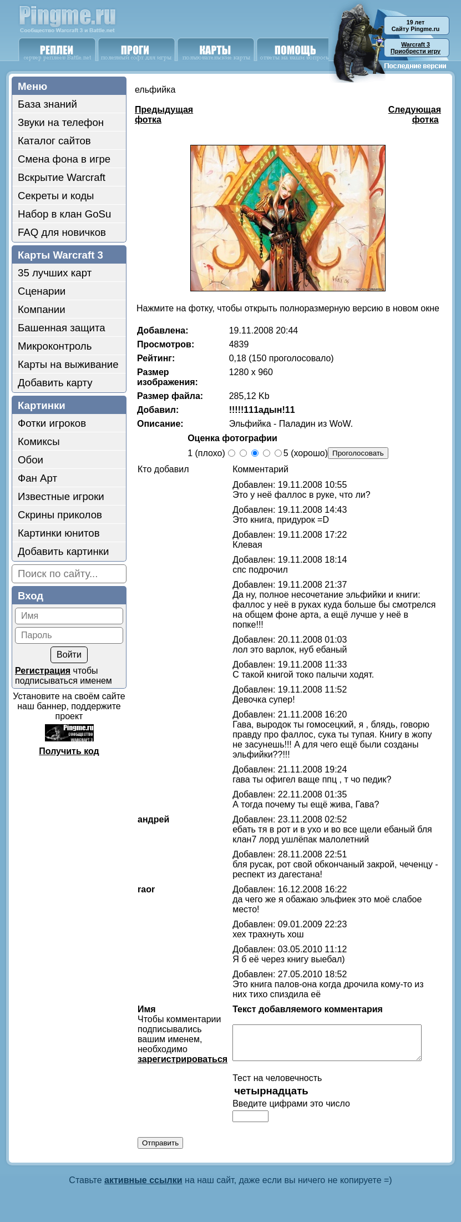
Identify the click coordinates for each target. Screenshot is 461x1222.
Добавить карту (55, 382)
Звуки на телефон (61, 122)
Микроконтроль (55, 346)
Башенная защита (61, 328)
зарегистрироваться (177, 1049)
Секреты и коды (56, 195)
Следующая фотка (414, 114)
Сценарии (41, 291)
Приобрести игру (415, 47)
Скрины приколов (60, 515)
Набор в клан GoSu (64, 214)
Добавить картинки (63, 551)
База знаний (47, 104)
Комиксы (39, 441)
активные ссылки (143, 1176)
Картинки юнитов (59, 533)
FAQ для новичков (62, 232)
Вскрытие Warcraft (61, 177)
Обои (30, 460)
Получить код (69, 751)
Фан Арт (37, 478)
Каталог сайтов (54, 141)
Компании (41, 309)
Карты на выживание (68, 364)
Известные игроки (61, 496)
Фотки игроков (52, 423)
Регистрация (42, 670)
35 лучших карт (55, 273)
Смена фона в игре (64, 159)
